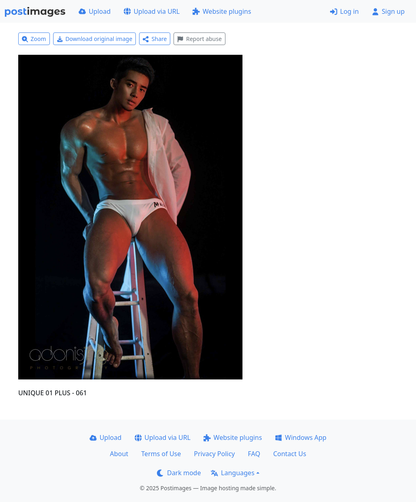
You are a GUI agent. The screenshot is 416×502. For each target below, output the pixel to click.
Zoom (34, 39)
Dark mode (179, 472)
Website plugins (222, 11)
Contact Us (289, 453)
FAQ (254, 453)
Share (155, 39)
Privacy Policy (214, 453)
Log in (344, 11)
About (119, 453)
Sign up (388, 11)
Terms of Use (161, 453)
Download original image (95, 39)
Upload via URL (152, 11)
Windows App (300, 437)
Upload (95, 11)
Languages (232, 472)
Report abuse (199, 39)
